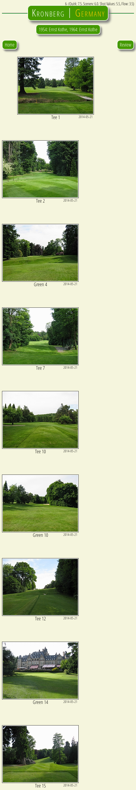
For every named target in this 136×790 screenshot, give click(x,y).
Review (125, 44)
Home (10, 44)
